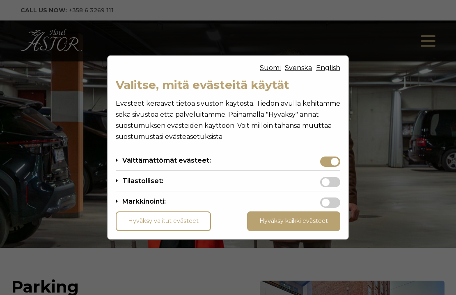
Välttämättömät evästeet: (166, 160)
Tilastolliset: (142, 181)
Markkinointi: (144, 201)
